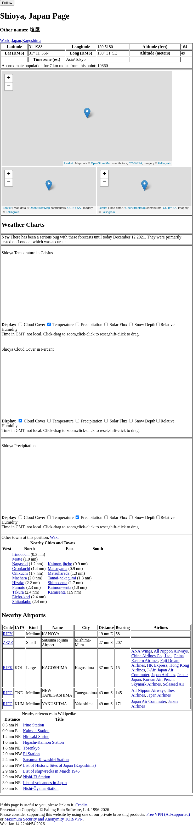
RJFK (8, 667)
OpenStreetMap (101, 163)
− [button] (8, 86)
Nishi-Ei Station (36, 777)
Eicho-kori (21, 597)
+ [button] (8, 78)
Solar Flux (118, 324)
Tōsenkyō (31, 748)
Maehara (19, 578)
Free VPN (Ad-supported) (168, 814)
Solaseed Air (173, 684)
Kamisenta (57, 592)
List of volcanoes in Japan (45, 782)
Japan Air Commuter (148, 701)
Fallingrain (164, 163)
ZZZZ (8, 642)
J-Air (151, 670)
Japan (16, 40)
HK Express (157, 665)
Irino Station (33, 725)
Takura (18, 592)
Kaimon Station (36, 731)
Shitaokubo (21, 601)
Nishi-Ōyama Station (41, 788)
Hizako (18, 582)
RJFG (8, 693)
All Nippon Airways (171, 651)
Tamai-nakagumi (62, 578)
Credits (81, 805)
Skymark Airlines (146, 684)
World (5, 40)
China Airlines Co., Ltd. (151, 656)
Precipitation (91, 324)
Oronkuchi (21, 568)
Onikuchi (20, 573)
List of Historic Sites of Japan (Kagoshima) (59, 765)
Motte (17, 559)
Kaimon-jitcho (60, 564)
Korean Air (152, 679)
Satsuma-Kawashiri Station (46, 759)
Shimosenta (57, 582)
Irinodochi (21, 554)
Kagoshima (31, 40)
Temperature (63, 324)
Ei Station (31, 754)
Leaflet (68, 163)
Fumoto (18, 587)
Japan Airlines (163, 674)
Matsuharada (59, 573)
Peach (169, 679)
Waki (54, 537)
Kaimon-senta (59, 587)
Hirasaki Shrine (36, 736)
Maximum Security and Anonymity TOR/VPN (43, 819)
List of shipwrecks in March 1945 (51, 771)
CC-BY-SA (135, 163)
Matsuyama (57, 568)
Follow (7, 3)
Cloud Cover (34, 324)
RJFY (8, 634)
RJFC (7, 704)
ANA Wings (141, 651)
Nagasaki (20, 564)
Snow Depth (144, 324)
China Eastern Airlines (157, 658)
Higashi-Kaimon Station (43, 742)
